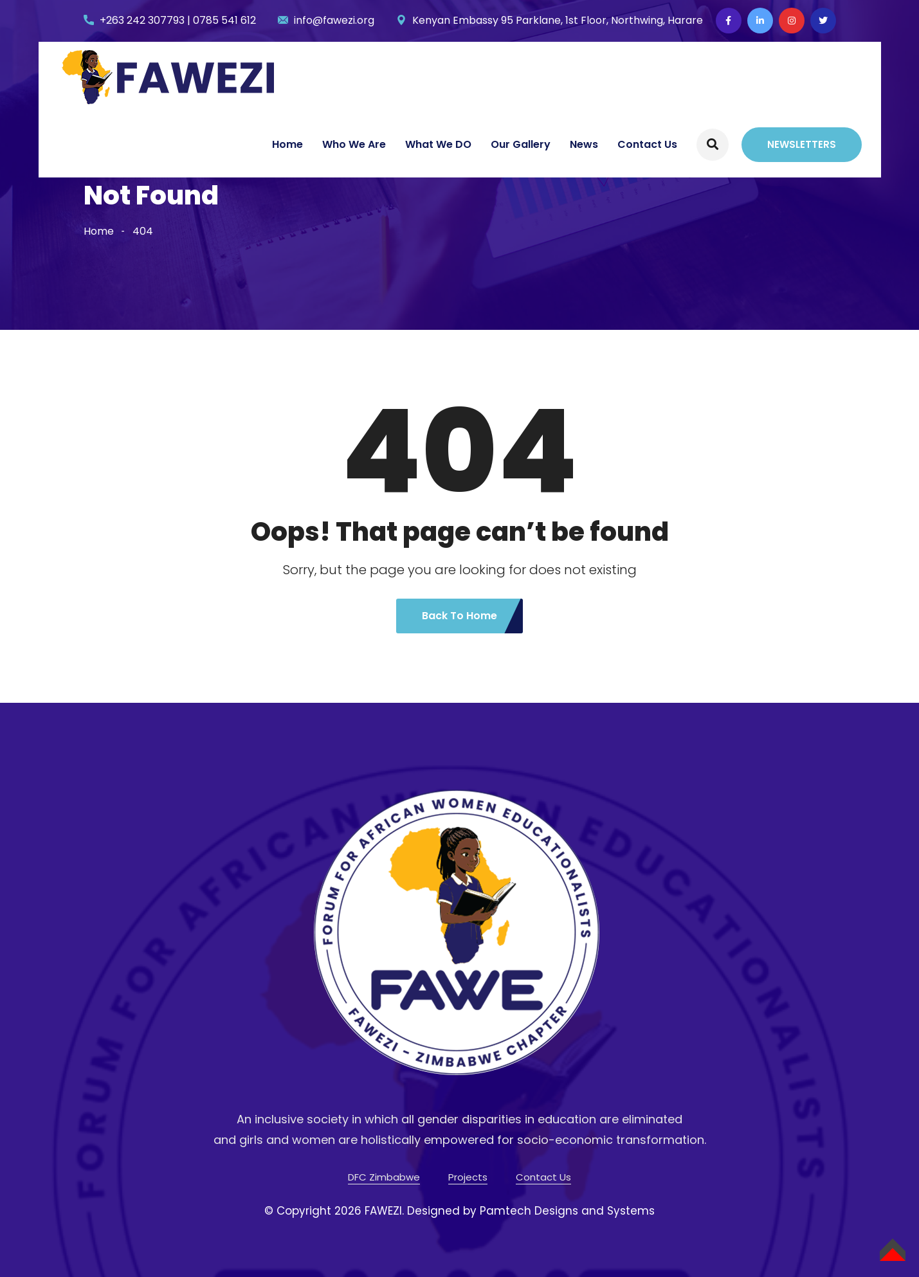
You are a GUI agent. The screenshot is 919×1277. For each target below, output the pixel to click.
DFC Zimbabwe (384, 1177)
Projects (467, 1177)
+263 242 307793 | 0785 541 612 (178, 20)
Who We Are (354, 144)
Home (287, 144)
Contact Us (647, 144)
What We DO (438, 144)
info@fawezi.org (334, 20)
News (584, 144)
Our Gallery (520, 144)
